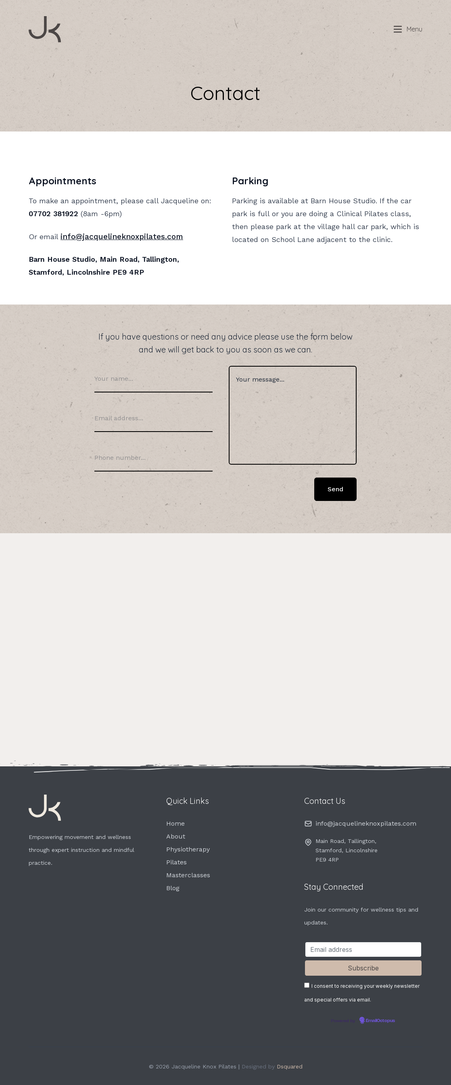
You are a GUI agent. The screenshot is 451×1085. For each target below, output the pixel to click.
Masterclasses (188, 874)
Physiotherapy (188, 849)
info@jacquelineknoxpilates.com (118, 236)
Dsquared (290, 1065)
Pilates (176, 862)
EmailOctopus (380, 1020)
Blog (173, 887)
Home (175, 823)
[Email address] (363, 948)
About (175, 836)
